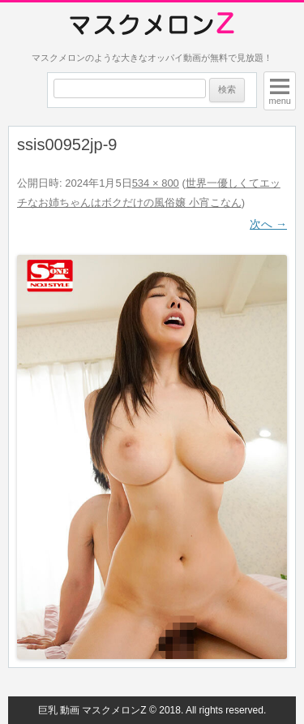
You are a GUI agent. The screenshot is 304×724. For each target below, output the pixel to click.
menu (279, 101)
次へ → (268, 224)
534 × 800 (155, 183)
